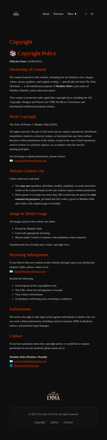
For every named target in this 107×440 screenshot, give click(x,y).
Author (55, 422)
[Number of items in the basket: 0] (92, 14)
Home (46, 13)
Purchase (58, 13)
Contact (68, 422)
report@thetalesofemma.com (29, 271)
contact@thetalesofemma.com (30, 160)
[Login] (86, 14)
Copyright (39, 422)
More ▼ (72, 13)
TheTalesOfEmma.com (26, 365)
